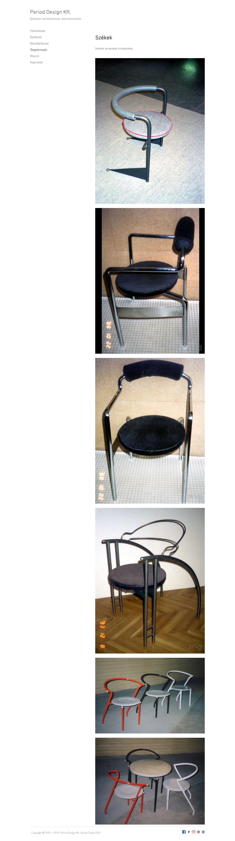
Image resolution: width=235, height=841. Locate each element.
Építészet (36, 37)
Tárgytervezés (38, 50)
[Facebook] (184, 832)
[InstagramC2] (198, 832)
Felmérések (37, 31)
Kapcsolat (36, 62)
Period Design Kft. (50, 12)
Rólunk (34, 56)
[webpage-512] (203, 832)
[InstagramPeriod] (193, 832)
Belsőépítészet (39, 44)
